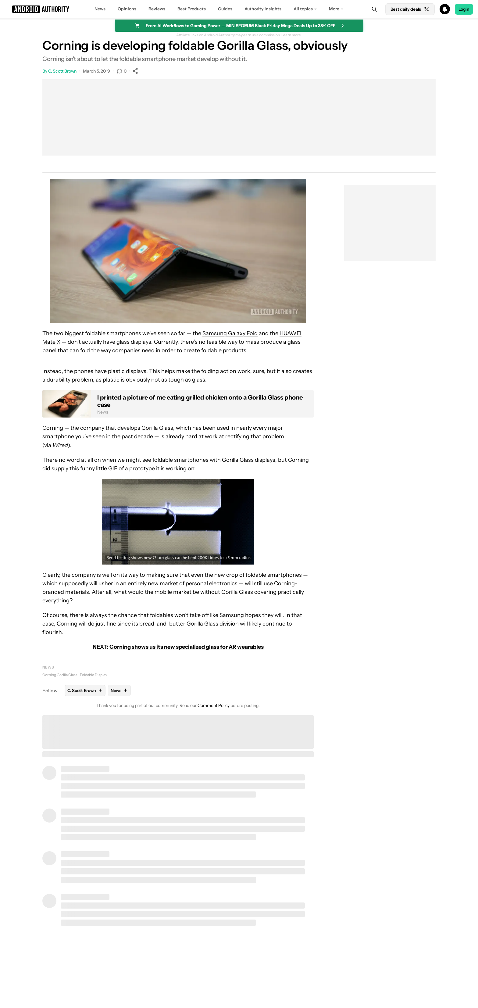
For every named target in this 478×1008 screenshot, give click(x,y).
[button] (239, 9)
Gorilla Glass (157, 428)
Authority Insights (262, 9)
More (334, 9)
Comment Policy (214, 705)
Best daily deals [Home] (410, 9)
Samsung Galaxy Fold (230, 333)
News (100, 9)
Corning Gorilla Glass (59, 675)
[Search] (374, 9)
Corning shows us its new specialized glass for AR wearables (186, 647)
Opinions (127, 9)
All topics (303, 9)
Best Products (191, 9)
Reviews (156, 9)
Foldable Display (93, 675)
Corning (52, 428)
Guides (225, 9)
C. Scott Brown (62, 71)
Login (463, 9)
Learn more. (291, 35)
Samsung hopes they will (251, 615)
